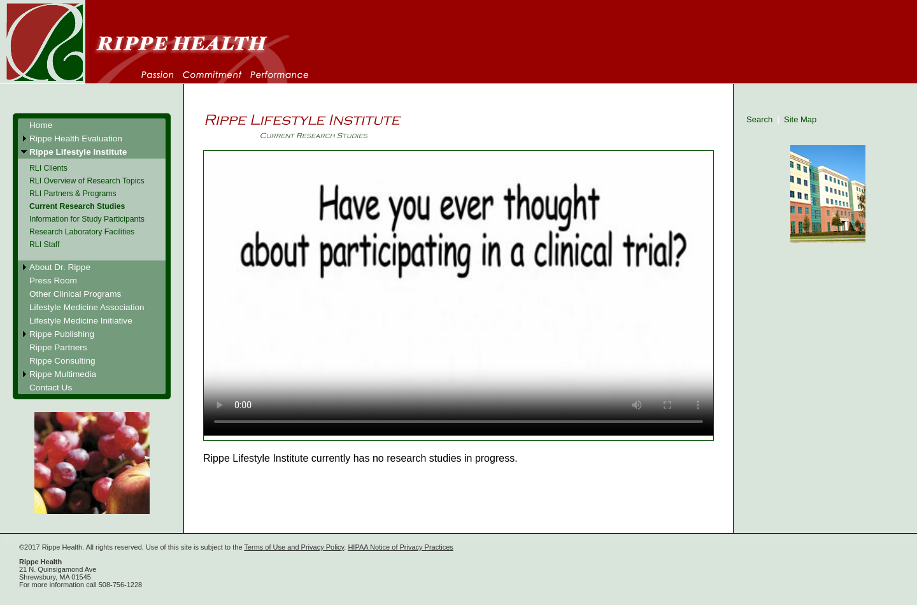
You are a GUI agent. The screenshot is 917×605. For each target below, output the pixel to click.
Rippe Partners (58, 347)
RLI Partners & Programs (73, 193)
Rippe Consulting (62, 361)
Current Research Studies (77, 206)
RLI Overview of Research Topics (87, 180)
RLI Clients (48, 168)
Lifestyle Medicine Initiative (80, 320)
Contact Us (50, 387)
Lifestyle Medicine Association (87, 307)
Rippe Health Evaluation (75, 138)
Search (759, 119)
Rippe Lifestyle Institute (78, 152)
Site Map (800, 119)
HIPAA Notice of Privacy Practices (400, 547)
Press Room (53, 280)
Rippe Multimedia (62, 374)
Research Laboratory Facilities (81, 231)
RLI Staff (44, 244)
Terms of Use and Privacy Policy (294, 547)
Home (40, 125)
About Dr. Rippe (59, 267)
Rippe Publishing (61, 334)
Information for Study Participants (87, 219)
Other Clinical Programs (75, 294)
